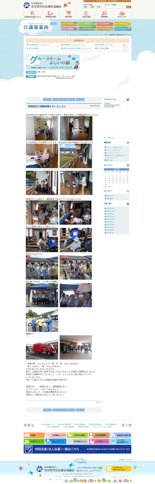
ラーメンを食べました (114, 147)
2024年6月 (110, 224)
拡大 (98, 7)
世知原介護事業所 (96, 424)
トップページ (75, 34)
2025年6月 (110, 214)
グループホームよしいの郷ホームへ (63, 99)
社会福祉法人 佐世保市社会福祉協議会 (47, 4)
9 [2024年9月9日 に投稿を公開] (105, 178)
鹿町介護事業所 (83, 427)
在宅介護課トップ (49, 424)
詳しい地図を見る (109, 137)
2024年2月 (110, 227)
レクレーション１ (112, 153)
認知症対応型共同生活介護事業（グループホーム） (77, 48)
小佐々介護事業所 (54, 427)
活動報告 (109, 198)
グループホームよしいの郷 (99, 34)
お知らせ (98, 402)
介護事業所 (37, 27)
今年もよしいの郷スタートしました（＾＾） (116, 156)
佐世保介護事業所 (65, 424)
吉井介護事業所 (80, 424)
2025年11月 (110, 211)
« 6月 (105, 187)
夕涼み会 (109, 160)
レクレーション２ (112, 150)
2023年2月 (110, 230)
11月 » (110, 187)
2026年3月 (110, 208)
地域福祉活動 (50, 14)
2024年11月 (110, 219)
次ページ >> (80, 99)
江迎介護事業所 (69, 427)
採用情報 (104, 14)
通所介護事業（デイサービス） (105, 45)
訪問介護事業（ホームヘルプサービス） (74, 45)
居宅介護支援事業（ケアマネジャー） (39, 45)
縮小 (86, 7)
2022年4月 (110, 232)
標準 (92, 7)
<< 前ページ (47, 99)
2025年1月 (110, 216)
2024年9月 (110, 222)
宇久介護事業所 (111, 424)
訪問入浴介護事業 (33, 48)
